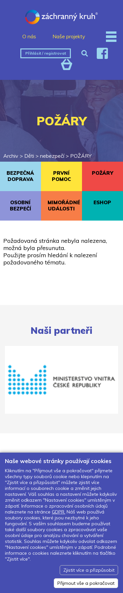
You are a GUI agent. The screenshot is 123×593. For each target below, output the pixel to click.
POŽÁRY (81, 156)
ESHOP (102, 202)
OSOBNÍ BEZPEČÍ (20, 205)
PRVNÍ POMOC (61, 176)
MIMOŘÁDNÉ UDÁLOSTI (64, 205)
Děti (29, 156)
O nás (29, 36)
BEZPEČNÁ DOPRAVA (20, 176)
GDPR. (58, 512)
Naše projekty (68, 36)
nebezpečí (52, 156)
